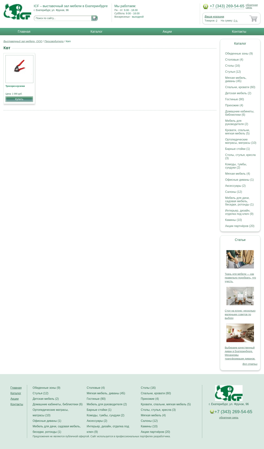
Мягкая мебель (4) (237, 173)
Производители (54, 41)
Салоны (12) (233, 191)
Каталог (96, 31)
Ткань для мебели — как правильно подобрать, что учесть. (240, 278)
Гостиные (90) (234, 99)
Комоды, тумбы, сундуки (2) (236, 166)
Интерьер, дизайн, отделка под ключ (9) (239, 212)
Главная (24, 31)
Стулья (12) (233, 71)
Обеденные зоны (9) (239, 53)
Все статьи (250, 364)
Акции (167, 31)
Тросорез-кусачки (15, 86)
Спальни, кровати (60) (240, 87)
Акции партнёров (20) (239, 226)
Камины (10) (233, 219)
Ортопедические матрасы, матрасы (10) (240, 141)
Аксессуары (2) (235, 185)
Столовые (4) (234, 59)
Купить (19, 99)
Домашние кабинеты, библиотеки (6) (239, 113)
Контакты (239, 31)
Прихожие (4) (234, 105)
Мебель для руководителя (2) (236, 122)
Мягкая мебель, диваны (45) (235, 79)
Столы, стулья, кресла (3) (158, 409)
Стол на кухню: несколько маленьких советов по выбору (240, 314)
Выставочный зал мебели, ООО (22, 41)
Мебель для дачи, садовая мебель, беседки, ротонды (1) (239, 201)
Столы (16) (232, 65)
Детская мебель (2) (238, 93)
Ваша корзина (214, 16)
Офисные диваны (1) (239, 179)
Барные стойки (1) (237, 148)
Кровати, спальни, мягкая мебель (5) (237, 132)
